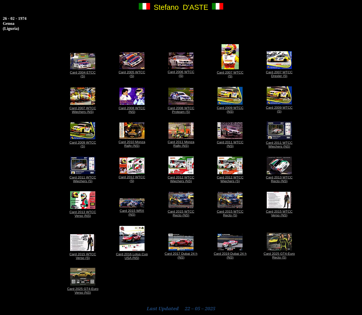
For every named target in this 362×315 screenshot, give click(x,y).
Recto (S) (230, 215)
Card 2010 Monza (132, 142)
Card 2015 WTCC (181, 211)
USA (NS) (132, 258)
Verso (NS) (83, 216)
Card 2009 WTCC (230, 108)
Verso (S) (83, 258)
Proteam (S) (181, 112)
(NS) (131, 112)
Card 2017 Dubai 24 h (181, 254)
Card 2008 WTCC (132, 108)
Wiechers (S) (83, 181)
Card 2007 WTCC (230, 72)
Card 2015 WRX (132, 211)
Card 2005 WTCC (132, 72)
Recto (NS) (279, 181)
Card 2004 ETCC (83, 72)
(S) (82, 76)
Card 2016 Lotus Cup (132, 254)
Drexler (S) (279, 76)
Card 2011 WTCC (230, 142)
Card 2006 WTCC (181, 72)
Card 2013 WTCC (279, 177)
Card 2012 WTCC (132, 177)
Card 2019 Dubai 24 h (230, 254)
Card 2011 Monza (181, 142)
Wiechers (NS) (83, 112)
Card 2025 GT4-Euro (279, 254)
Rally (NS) (132, 146)
